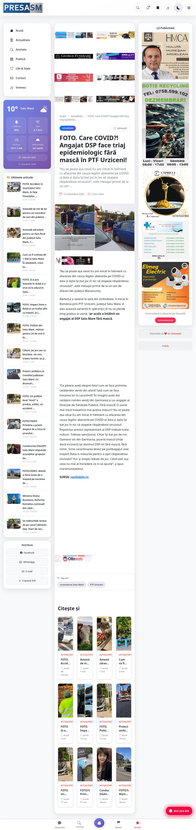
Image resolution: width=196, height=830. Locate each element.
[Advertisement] (95, 353)
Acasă (16, 30)
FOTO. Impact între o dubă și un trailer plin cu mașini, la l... (35, 308)
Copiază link (27, 580)
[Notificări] (148, 8)
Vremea (18, 87)
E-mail (27, 571)
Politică (17, 59)
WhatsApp (27, 562)
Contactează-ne (165, 320)
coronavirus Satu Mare (72, 584)
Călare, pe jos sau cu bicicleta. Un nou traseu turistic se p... (34, 354)
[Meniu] (189, 8)
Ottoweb (176, 333)
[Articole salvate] (158, 8)
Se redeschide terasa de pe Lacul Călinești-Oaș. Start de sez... (35, 524)
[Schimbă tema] (178, 8)
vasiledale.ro (79, 477)
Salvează (120, 128)
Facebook (27, 552)
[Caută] (138, 8)
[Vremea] (168, 8)
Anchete (18, 49)
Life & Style (20, 68)
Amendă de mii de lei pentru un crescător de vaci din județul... (35, 213)
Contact (18, 78)
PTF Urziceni (96, 584)
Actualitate (20, 40)
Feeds (165, 346)
